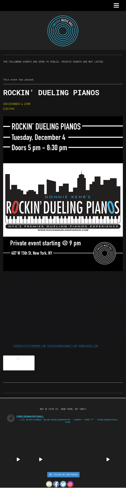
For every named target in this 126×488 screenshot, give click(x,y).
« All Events (13, 72)
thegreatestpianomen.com (29, 345)
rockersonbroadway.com (62, 345)
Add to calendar (19, 362)
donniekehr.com (88, 345)
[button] (116, 5)
